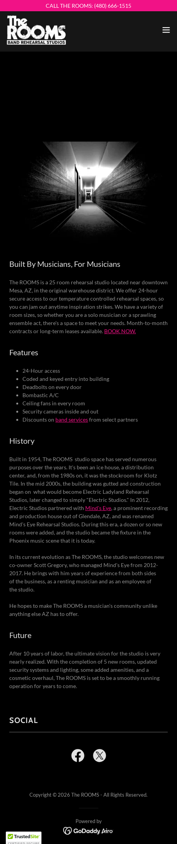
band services (71, 419)
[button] (166, 30)
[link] (36, 29)
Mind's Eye (98, 508)
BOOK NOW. (120, 331)
